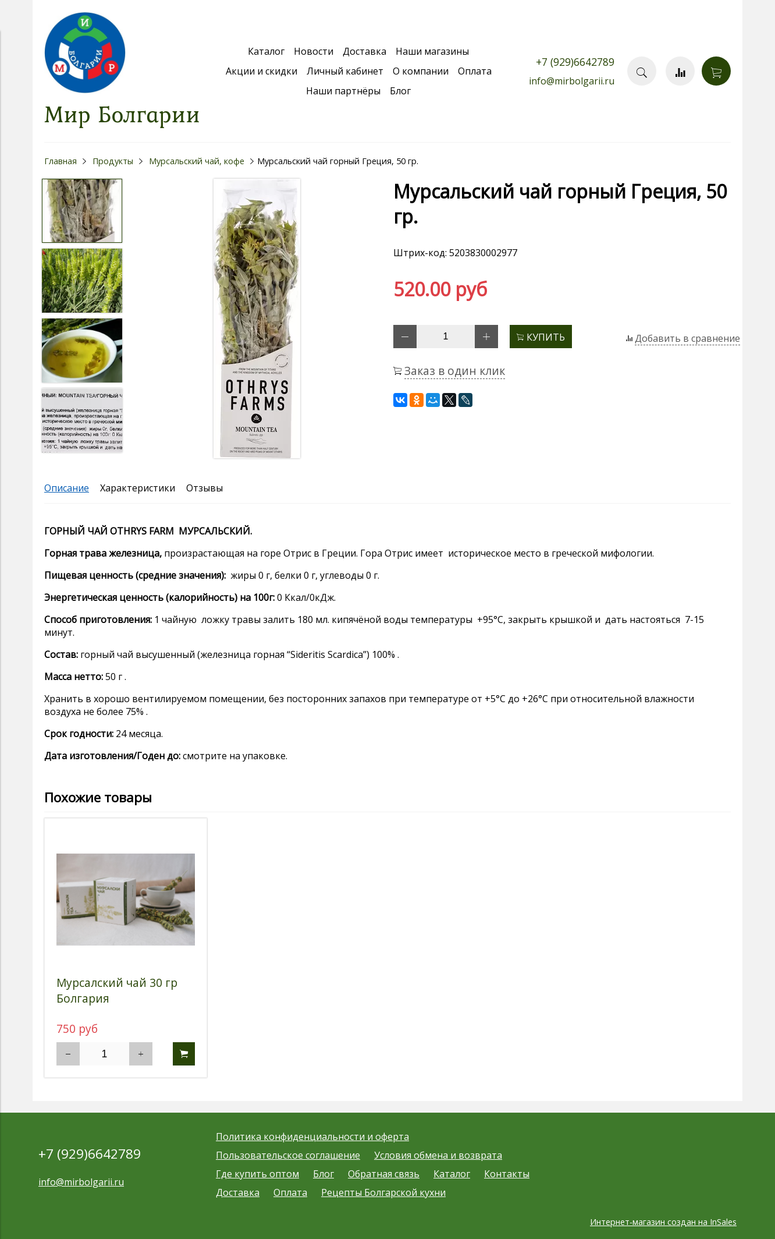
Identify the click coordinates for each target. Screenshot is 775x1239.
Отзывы (204, 488)
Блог (400, 90)
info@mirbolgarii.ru (571, 81)
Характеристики (137, 488)
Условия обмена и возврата (438, 1155)
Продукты (113, 161)
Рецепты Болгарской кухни (383, 1192)
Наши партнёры (343, 90)
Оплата (475, 71)
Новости (313, 51)
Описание (66, 488)
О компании (421, 71)
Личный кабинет (345, 71)
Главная (60, 161)
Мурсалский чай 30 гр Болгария (116, 990)
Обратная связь (384, 1173)
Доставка (364, 51)
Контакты (506, 1173)
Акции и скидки (261, 71)
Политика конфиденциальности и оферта (312, 1136)
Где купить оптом (257, 1173)
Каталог (266, 51)
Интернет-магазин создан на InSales (663, 1221)
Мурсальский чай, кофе (196, 161)
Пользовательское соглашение (288, 1155)
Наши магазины (432, 51)
